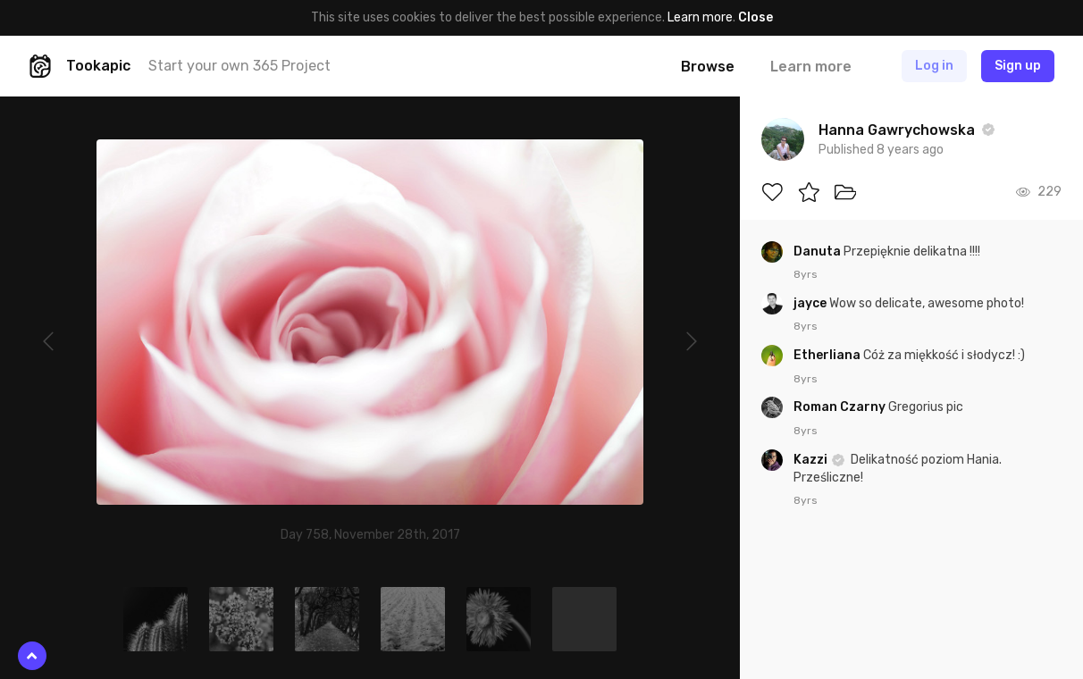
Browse (708, 66)
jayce (811, 303)
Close (755, 17)
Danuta (818, 251)
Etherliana (828, 355)
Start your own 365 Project (239, 65)
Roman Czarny (840, 407)
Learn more (700, 17)
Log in (934, 65)
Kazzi (811, 459)
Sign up (1018, 65)
